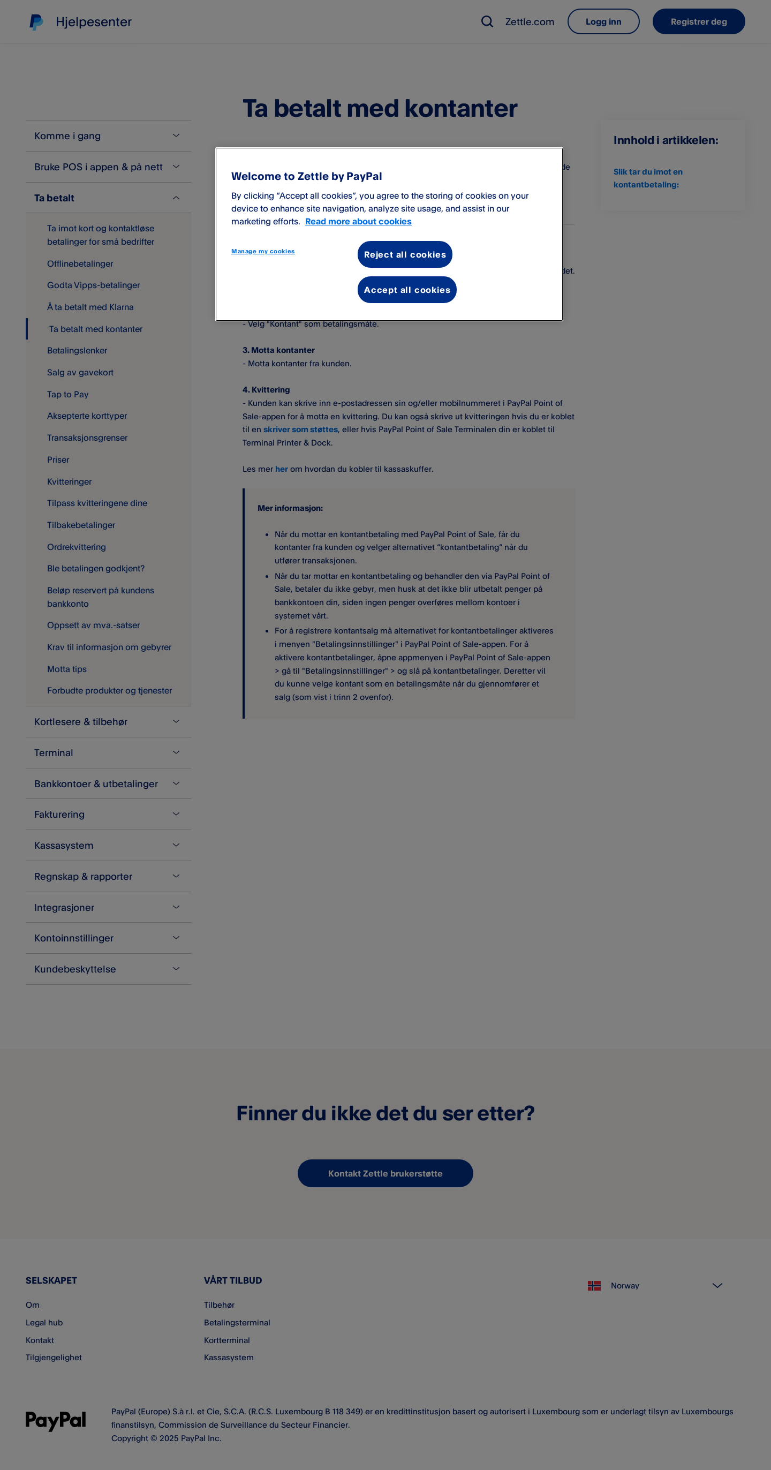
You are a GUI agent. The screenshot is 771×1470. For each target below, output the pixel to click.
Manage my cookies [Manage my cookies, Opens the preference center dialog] (263, 251)
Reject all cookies (405, 254)
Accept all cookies (407, 289)
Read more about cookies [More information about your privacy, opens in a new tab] (358, 221)
